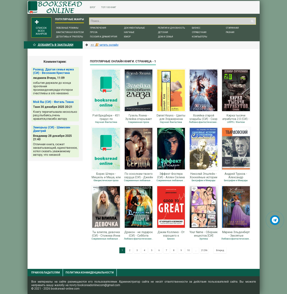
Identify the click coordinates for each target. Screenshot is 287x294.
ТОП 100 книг (108, 7)
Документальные (134, 28)
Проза (93, 32)
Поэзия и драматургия (103, 36)
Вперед (220, 250)
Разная (230, 32)
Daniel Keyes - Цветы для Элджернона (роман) (170, 117)
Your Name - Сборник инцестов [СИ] (203, 233)
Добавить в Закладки (53, 45)
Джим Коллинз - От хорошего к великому (171, 233)
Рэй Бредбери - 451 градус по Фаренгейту (106, 117)
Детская (163, 32)
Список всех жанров (41, 27)
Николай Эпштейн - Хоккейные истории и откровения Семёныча (203, 175)
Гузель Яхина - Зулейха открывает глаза (138, 117)
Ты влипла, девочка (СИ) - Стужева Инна (106, 233)
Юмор (127, 36)
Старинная (232, 28)
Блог (92, 7)
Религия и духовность (171, 28)
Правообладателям (45, 272)
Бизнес (196, 28)
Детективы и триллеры (69, 36)
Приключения (98, 28)
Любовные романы (67, 28)
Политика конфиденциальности (90, 272)
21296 (204, 250)
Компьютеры (199, 36)
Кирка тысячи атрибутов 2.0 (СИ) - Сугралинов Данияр (236, 117)
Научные (129, 32)
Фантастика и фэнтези (70, 32)
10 (188, 250)
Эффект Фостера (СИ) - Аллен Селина (171, 175)
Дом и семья (165, 36)
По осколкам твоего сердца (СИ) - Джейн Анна (138, 175)
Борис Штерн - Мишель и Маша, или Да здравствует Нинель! (106, 175)
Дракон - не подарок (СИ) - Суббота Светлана (138, 233)
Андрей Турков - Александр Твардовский (236, 175)
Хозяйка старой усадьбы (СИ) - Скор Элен (203, 117)
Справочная (199, 32)
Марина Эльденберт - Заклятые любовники (236, 233)
